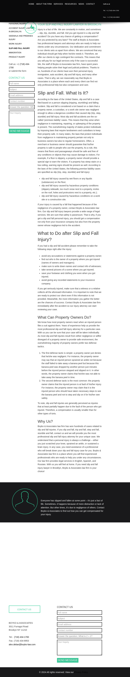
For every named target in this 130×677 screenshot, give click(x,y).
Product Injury (17, 57)
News (81, 4)
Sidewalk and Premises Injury (21, 37)
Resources (71, 4)
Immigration (15, 53)
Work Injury (15, 44)
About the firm (44, 4)
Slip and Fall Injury (19, 48)
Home (31, 4)
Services (58, 4)
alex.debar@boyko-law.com (22, 644)
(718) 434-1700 (21, 637)
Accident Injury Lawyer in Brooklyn (21, 30)
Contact (90, 4)
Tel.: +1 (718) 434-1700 (111, 10)
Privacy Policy (81, 672)
